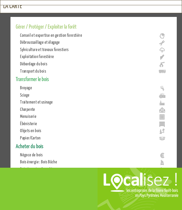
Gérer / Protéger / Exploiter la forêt (46, 26)
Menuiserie (28, 116)
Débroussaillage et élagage (40, 42)
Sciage (24, 94)
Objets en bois (30, 130)
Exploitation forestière (37, 56)
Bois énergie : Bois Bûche (38, 161)
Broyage (26, 87)
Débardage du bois (33, 63)
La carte (12, 5)
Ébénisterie (28, 123)
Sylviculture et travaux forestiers (44, 49)
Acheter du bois (29, 145)
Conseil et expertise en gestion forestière (51, 35)
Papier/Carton (30, 137)
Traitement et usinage (36, 101)
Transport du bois (33, 71)
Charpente (27, 109)
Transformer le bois (32, 78)
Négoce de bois (31, 154)
